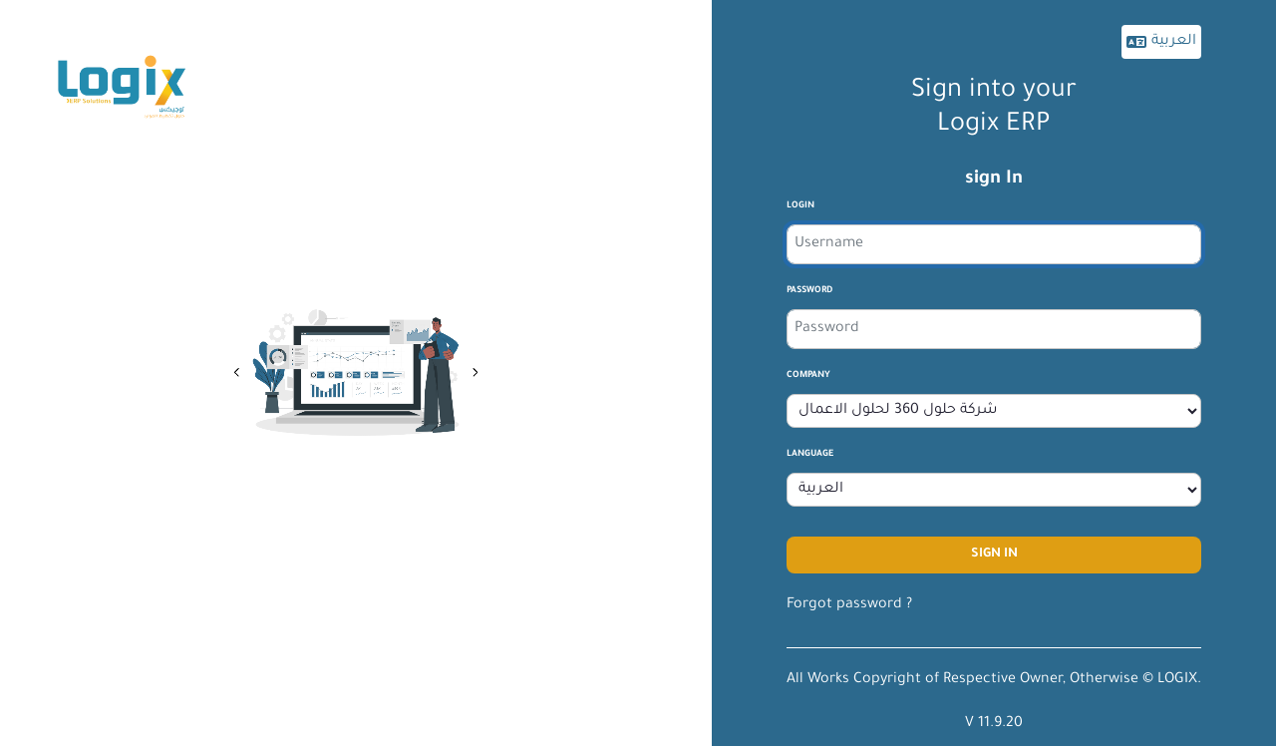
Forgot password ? (849, 605)
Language (810, 455)
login (800, 206)
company (808, 376)
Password (809, 291)
